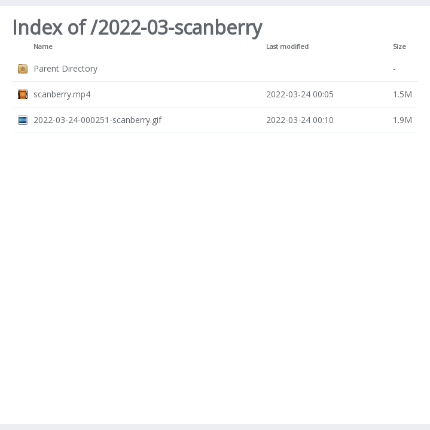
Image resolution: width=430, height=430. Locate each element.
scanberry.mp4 (61, 94)
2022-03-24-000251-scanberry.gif (97, 119)
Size (399, 46)
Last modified (287, 46)
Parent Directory (65, 68)
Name (43, 46)
